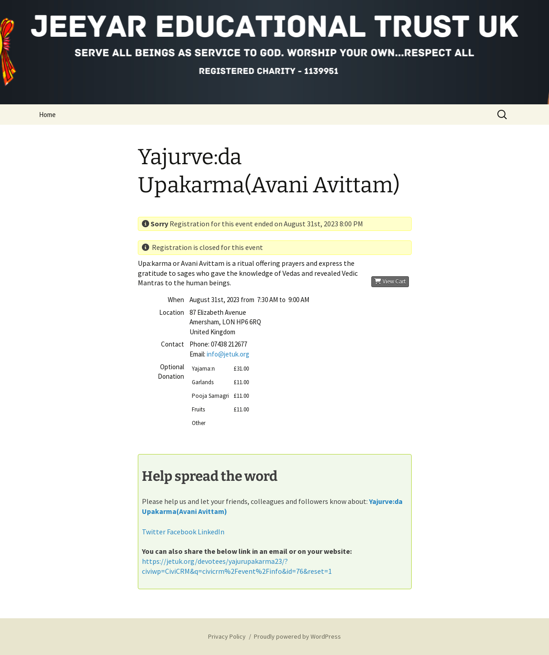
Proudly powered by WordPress (297, 636)
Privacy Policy (227, 636)
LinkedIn (211, 531)
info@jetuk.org (228, 354)
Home (47, 114)
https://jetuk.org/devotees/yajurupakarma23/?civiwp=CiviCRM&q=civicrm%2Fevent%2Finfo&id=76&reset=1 (237, 566)
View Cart (390, 281)
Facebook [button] (181, 531)
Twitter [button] (153, 531)
